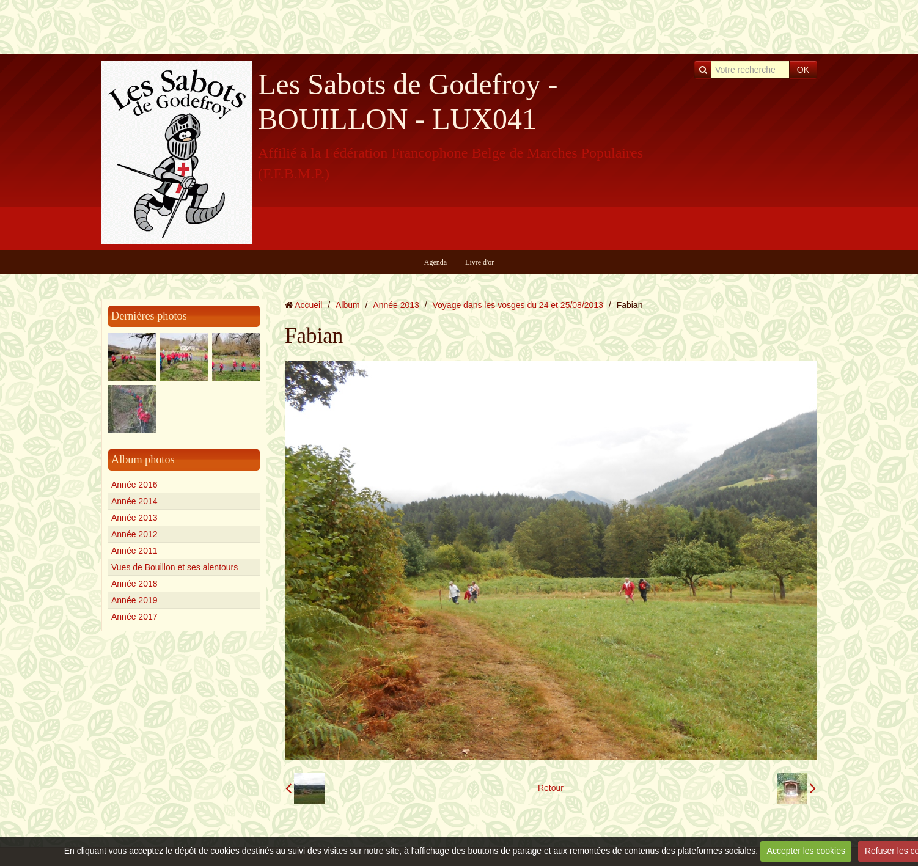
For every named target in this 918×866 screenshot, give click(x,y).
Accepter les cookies (806, 851)
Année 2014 (134, 501)
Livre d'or (479, 262)
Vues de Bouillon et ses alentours (174, 567)
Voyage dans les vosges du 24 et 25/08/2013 (518, 305)
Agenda (435, 262)
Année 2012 (134, 534)
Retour (551, 788)
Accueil (308, 305)
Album (348, 305)
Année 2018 (134, 584)
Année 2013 (134, 518)
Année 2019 (134, 600)
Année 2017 (134, 617)
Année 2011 (134, 551)
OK (803, 70)
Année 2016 (134, 485)
